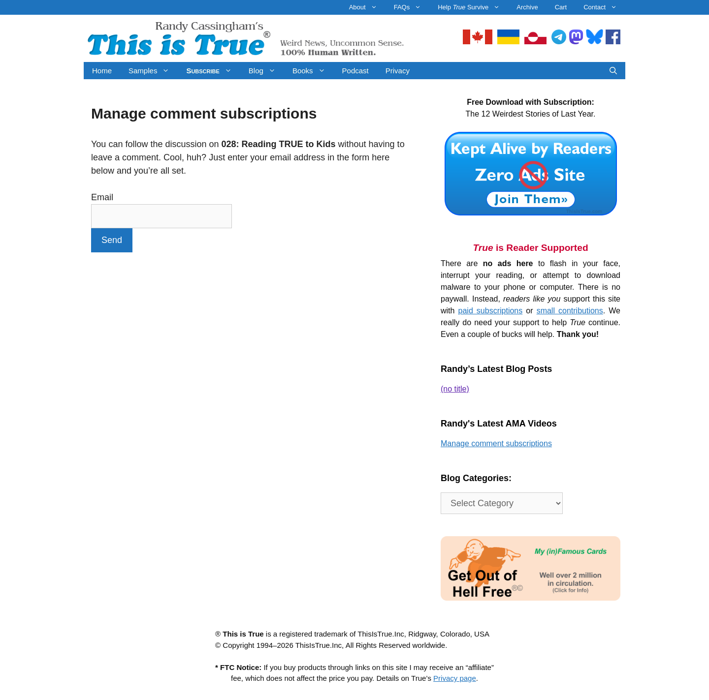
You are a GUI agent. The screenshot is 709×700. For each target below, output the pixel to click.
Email (102, 197)
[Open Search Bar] (613, 70)
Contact (604, 7)
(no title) (455, 389)
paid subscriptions (490, 310)
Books (313, 70)
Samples (153, 70)
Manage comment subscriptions (496, 443)
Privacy (398, 70)
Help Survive (473, 7)
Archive (527, 7)
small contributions (570, 310)
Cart (561, 7)
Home (102, 70)
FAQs (412, 7)
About (367, 7)
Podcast (355, 70)
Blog (266, 70)
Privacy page (454, 678)
